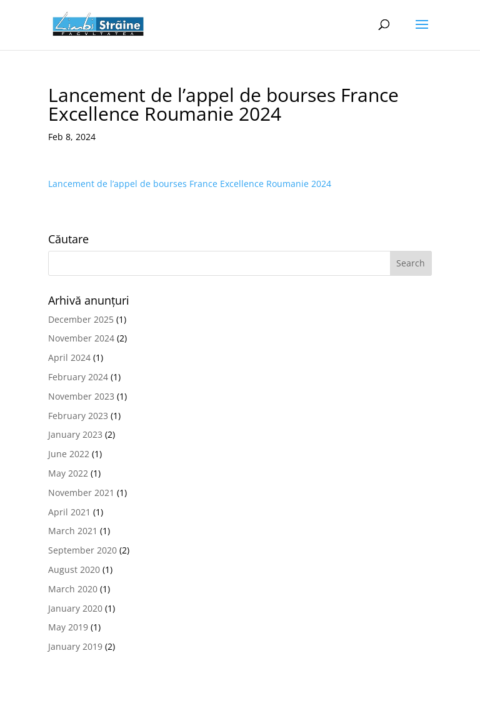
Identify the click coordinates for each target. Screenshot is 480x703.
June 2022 (68, 454)
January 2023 (75, 434)
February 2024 (78, 377)
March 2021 (73, 531)
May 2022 (68, 473)
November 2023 (81, 396)
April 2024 (69, 357)
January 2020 (75, 608)
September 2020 (82, 550)
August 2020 (74, 569)
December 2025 (81, 319)
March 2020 (73, 589)
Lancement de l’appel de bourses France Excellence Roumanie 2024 (189, 184)
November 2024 (81, 338)
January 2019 (75, 646)
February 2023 (78, 416)
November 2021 (81, 492)
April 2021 (69, 512)
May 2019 (68, 627)
